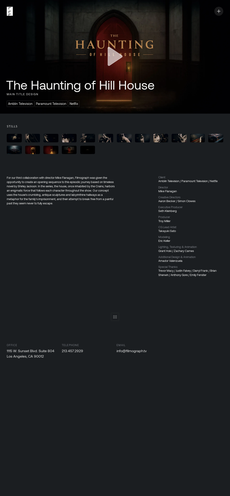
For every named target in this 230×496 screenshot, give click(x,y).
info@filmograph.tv (132, 352)
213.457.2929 (72, 352)
